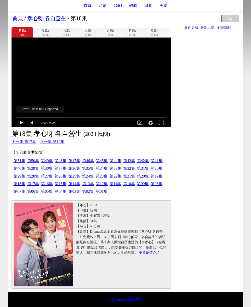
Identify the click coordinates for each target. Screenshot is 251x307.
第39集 (33, 168)
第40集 (19, 168)
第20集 (143, 176)
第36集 (74, 168)
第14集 (74, 184)
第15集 (60, 184)
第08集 (156, 184)
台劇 (103, 5)
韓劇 (133, 5)
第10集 (129, 184)
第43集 (129, 161)
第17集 (33, 184)
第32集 (129, 168)
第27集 (47, 176)
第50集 (33, 161)
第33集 (115, 168)
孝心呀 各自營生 (46, 18)
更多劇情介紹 (149, 253)
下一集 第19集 (52, 142)
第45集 (102, 161)
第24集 (88, 176)
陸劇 (118, 5)
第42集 (143, 161)
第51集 (19, 161)
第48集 (60, 161)
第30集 (157, 168)
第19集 (157, 176)
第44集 (115, 161)
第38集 (47, 168)
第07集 (19, 191)
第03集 (74, 191)
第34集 (102, 168)
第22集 (115, 176)
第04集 (60, 191)
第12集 (102, 184)
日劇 (148, 5)
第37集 (60, 168)
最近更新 (191, 27)
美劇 (163, 5)
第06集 (33, 191)
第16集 (47, 184)
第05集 (47, 191)
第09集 (143, 184)
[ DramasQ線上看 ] (125, 299)
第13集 (88, 184)
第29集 (19, 176)
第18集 (19, 184)
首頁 (87, 5)
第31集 (143, 168)
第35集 (88, 168)
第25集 (74, 176)
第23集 (102, 176)
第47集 (74, 161)
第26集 (60, 176)
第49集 (47, 161)
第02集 (88, 191)
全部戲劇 (224, 27)
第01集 (102, 191)
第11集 (115, 184)
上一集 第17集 (24, 142)
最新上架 (207, 27)
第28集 (33, 176)
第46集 (88, 161)
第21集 (129, 176)
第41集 (157, 161)
